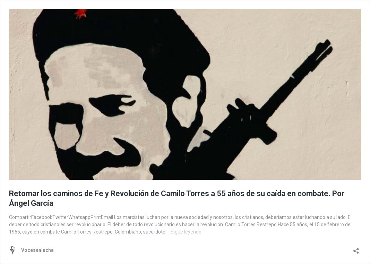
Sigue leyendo (186, 232)
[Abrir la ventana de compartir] (356, 248)
